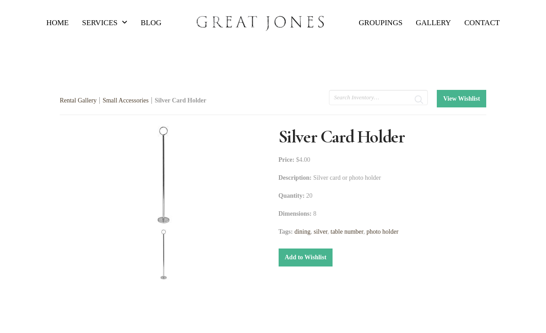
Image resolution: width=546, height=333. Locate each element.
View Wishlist (461, 98)
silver (321, 231)
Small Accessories (125, 100)
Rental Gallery (78, 100)
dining (302, 231)
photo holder (382, 231)
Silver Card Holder (180, 100)
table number (347, 231)
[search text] (378, 97)
